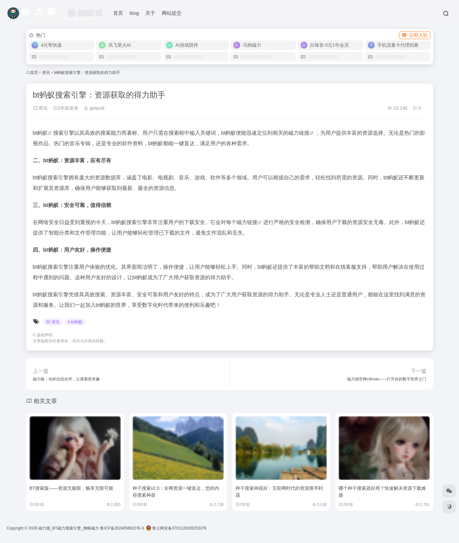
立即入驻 (415, 35)
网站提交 (171, 13)
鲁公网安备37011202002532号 (176, 528)
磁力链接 (298, 133)
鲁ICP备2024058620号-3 (122, 528)
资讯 (46, 72)
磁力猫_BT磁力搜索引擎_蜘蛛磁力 (68, 528)
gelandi (94, 108)
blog (134, 13)
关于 (150, 13)
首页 (118, 13)
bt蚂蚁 (40, 133)
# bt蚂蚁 (75, 322)
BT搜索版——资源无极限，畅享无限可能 (72, 488)
